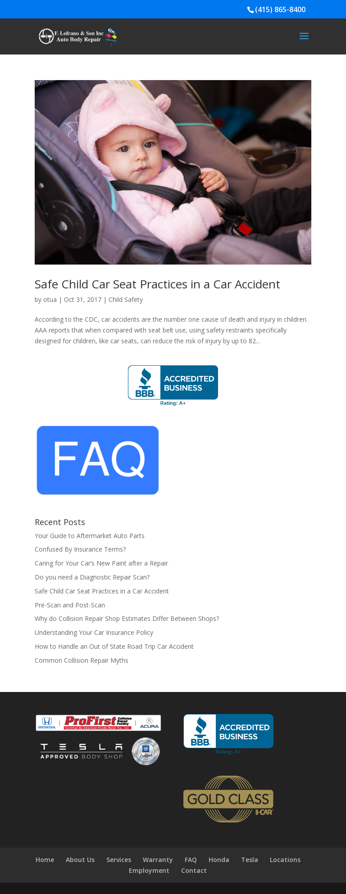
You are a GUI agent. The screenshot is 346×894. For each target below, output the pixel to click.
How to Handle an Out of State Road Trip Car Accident (114, 646)
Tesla (249, 859)
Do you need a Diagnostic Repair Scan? (92, 577)
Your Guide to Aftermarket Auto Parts (90, 535)
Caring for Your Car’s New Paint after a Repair (101, 563)
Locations (285, 859)
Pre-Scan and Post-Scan (70, 605)
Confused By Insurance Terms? (80, 549)
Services (118, 859)
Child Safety (126, 299)
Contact (194, 870)
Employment (149, 870)
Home (45, 859)
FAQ (191, 859)
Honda (219, 859)
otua (50, 299)
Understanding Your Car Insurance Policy (94, 632)
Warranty (158, 859)
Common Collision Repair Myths (81, 660)
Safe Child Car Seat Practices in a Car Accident (157, 284)
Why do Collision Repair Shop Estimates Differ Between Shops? (127, 618)
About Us (80, 859)
